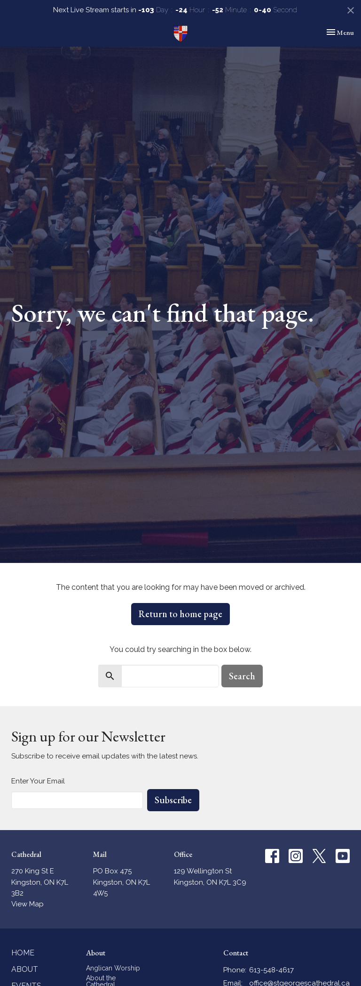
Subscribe (173, 800)
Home (22, 952)
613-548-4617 (271, 970)
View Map (27, 904)
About (24, 969)
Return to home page (180, 614)
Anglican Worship (113, 968)
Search (242, 676)
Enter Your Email (38, 781)
